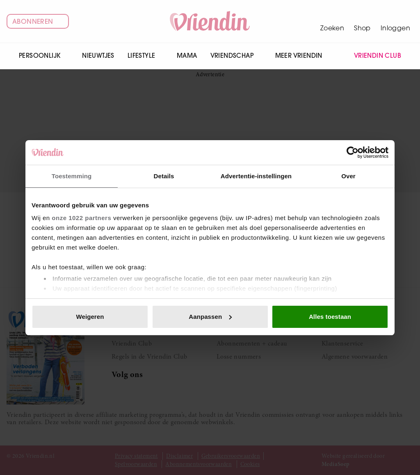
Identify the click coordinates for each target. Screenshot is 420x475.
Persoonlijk (44, 55)
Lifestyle (146, 55)
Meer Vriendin (303, 55)
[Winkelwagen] (362, 21)
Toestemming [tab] (72, 176)
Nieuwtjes (98, 55)
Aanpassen (210, 316)
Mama (187, 55)
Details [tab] (164, 176)
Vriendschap (236, 55)
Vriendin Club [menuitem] (372, 56)
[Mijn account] (395, 21)
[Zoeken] (332, 21)
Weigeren (90, 316)
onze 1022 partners (81, 217)
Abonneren (37, 21)
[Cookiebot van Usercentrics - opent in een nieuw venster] (352, 152)
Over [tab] (348, 176)
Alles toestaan (330, 316)
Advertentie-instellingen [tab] (256, 176)
